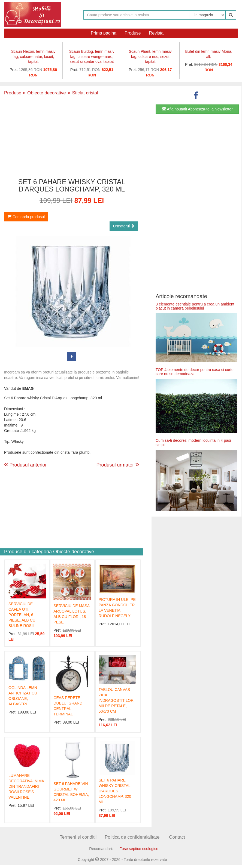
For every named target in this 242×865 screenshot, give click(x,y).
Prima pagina (103, 33)
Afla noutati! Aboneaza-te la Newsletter (197, 109)
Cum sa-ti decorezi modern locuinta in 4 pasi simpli (193, 442)
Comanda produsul (26, 217)
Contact (177, 837)
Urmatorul (124, 226)
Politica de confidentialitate (132, 837)
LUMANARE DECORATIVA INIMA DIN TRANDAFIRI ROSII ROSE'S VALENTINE (26, 786)
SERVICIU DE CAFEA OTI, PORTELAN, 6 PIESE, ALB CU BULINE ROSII (21, 615)
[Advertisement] (71, 137)
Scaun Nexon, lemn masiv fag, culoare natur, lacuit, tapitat (33, 56)
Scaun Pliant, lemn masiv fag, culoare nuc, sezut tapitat (150, 56)
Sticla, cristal (82, 92)
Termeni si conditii (78, 837)
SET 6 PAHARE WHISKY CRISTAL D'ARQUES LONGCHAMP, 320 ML (115, 791)
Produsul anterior (25, 465)
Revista (156, 33)
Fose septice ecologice (138, 849)
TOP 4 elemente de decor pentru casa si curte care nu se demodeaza (195, 371)
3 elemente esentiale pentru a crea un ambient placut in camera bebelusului (195, 306)
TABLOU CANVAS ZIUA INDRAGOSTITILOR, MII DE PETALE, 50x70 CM (117, 700)
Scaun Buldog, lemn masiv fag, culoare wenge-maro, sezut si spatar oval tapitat (91, 56)
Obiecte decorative (44, 92)
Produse (133, 33)
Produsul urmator (117, 464)
